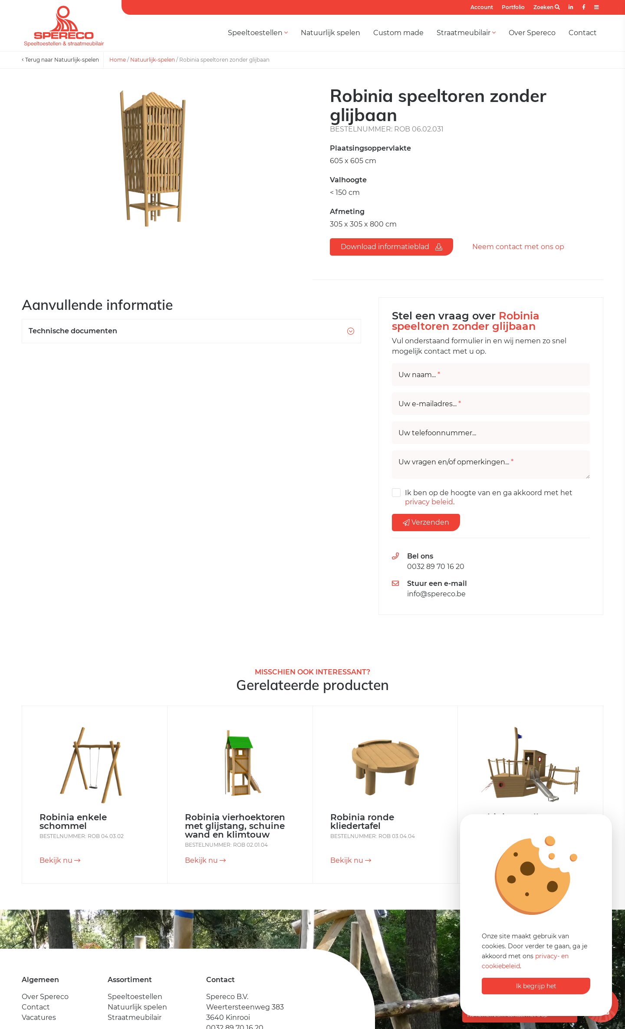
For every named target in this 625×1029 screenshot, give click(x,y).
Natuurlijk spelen (330, 33)
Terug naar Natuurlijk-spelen (60, 59)
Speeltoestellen (258, 33)
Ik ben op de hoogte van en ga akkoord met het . (488, 497)
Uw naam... (419, 374)
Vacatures (39, 1017)
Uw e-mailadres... (429, 404)
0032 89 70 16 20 (435, 566)
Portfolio (513, 7)
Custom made (398, 33)
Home (117, 59)
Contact (583, 33)
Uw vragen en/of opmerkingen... (455, 462)
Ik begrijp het (536, 986)
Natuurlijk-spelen (152, 59)
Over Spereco (532, 33)
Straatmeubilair (466, 33)
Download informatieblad (391, 247)
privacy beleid (429, 502)
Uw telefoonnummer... (437, 433)
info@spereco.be (436, 594)
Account (481, 7)
